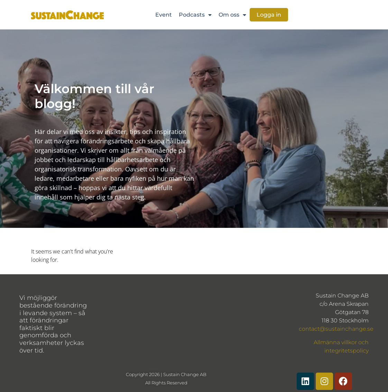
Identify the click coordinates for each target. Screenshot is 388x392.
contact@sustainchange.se (336, 329)
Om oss (232, 15)
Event (163, 14)
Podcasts (195, 15)
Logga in (269, 14)
